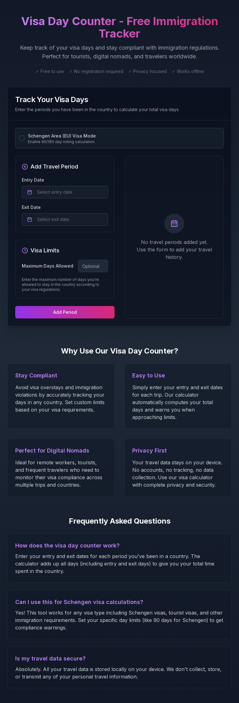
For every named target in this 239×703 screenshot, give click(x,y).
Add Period (65, 312)
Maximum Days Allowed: (48, 266)
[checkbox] (21, 138)
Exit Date (31, 207)
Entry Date (33, 180)
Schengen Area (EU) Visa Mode (62, 135)
